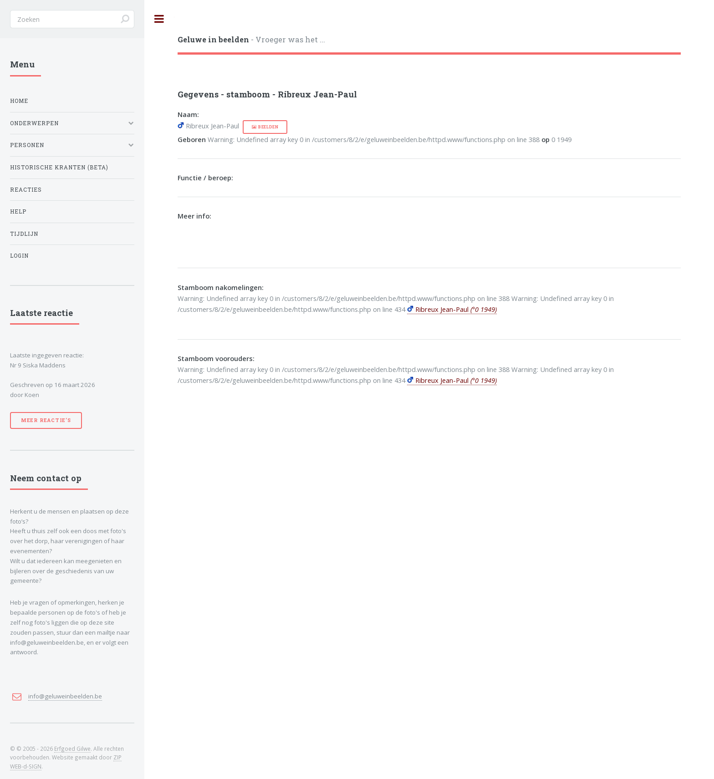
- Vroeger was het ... (251, 39)
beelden (268, 126)
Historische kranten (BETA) (59, 167)
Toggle (159, 19)
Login (19, 255)
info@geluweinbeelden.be (65, 696)
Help (18, 211)
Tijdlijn (24, 233)
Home (19, 100)
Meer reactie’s (46, 420)
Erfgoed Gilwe (72, 748)
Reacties (26, 189)
